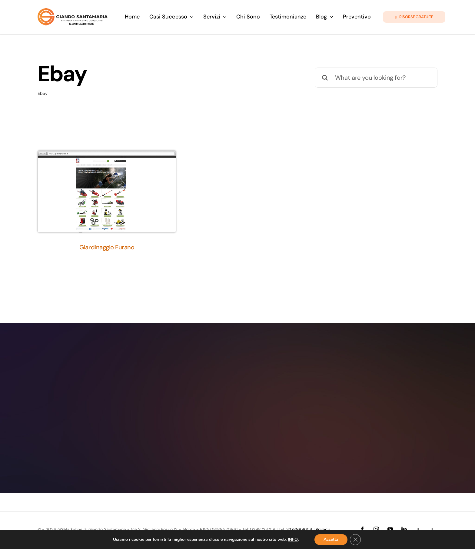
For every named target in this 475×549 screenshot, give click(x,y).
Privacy (323, 529)
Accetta (331, 539)
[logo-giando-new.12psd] (73, 11)
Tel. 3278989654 (295, 529)
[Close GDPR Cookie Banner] (355, 539)
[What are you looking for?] (376, 78)
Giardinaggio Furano (106, 247)
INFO (293, 539)
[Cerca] (325, 78)
